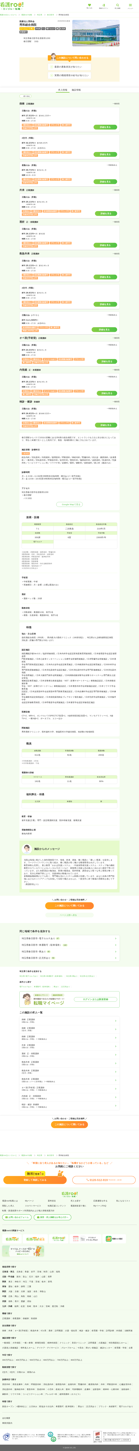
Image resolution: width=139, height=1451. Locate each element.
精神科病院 (52, 1343)
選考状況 (52, 1201)
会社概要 (6, 1418)
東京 (10, 1281)
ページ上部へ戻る (69, 915)
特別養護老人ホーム (118, 1343)
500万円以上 (35, 1360)
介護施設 (103, 1343)
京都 (17, 1291)
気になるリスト (123, 1201)
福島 (58, 1272)
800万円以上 (76, 1360)
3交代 (12, 1372)
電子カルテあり (25, 987)
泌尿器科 (97, 1389)
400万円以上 (22, 1360)
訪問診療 (110, 1330)
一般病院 (6, 1343)
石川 (31, 1277)
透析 (51, 1330)
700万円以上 (63, 1360)
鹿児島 (55, 1306)
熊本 (35, 1306)
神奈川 (18, 1281)
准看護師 (17, 1318)
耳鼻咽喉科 (77, 1389)
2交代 (4, 1372)
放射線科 (125, 1389)
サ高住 (81, 1348)
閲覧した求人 (8, 1206)
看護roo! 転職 (26, 15)
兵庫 (23, 1291)
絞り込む (25, 96)
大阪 (10, 1291)
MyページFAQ (99, 1206)
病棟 (4, 1330)
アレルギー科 (51, 1394)
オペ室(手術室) (21, 1330)
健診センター (106, 1348)
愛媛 (23, 1301)
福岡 (16, 1306)
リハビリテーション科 (33, 1394)
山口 (35, 1296)
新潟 (19, 1277)
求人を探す (76, 1201)
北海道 (20, 1272)
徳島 (10, 1301)
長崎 (29, 1306)
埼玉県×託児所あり (87, 976)
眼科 (68, 1389)
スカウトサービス (33, 1206)
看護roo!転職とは (10, 1201)
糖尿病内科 (93, 1384)
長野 (50, 1277)
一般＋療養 (28, 1343)
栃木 (44, 1281)
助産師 (34, 1318)
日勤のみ (21, 1372)
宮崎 (48, 1306)
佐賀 (23, 1306)
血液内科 (72, 1384)
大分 (41, 1306)
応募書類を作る (100, 1201)
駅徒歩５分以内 (46, 1406)
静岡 (23, 1286)
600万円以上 (49, 1360)
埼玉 (25, 1281)
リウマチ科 (15, 1394)
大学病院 (17, 1343)
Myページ (29, 1201)
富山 (25, 1277)
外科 (103, 1384)
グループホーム (68, 1348)
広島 (10, 1296)
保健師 (26, 1318)
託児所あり (65, 987)
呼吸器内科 (36, 1384)
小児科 (50, 1389)
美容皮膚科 (18, 1384)
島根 (29, 1296)
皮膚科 (87, 1389)
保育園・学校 (98, 1330)
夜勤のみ (31, 1372)
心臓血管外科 (125, 1384)
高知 (29, 1301)
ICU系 (43, 1330)
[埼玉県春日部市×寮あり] (69, 951)
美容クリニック (79, 1343)
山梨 (44, 1277)
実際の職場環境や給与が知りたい (71, 75)
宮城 (39, 1272)
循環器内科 (61, 1384)
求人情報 (62, 90)
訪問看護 (59, 1330)
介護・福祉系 (71, 1330)
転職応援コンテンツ (57, 1206)
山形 (52, 1272)
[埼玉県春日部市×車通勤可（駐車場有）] (69, 945)
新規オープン (8, 1406)
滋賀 (29, 1291)
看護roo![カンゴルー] (8, 15)
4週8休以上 (22, 1406)
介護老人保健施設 (10, 1348)
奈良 (35, 1291)
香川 (17, 1301)
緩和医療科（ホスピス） (70, 1394)
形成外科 (41, 1389)
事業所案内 (7, 1423)
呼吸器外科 (112, 1384)
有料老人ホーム (28, 1348)
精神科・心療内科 (111, 1389)
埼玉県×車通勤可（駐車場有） (52, 976)
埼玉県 (39, 15)
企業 (131, 1348)
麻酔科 (5, 1394)
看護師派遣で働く (79, 1206)
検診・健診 (84, 1330)
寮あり (56, 987)
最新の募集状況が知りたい (68, 67)
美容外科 (6, 1384)
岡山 (17, 1296)
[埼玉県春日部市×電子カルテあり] (69, 938)
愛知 (10, 1286)
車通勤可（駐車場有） (42, 987)
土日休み (33, 1406)
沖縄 (62, 1306)
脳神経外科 (19, 1389)
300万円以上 (8, 1360)
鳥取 (23, 1296)
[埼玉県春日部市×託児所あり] (69, 958)
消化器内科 (48, 1384)
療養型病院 (40, 1343)
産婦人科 (60, 1389)
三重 (29, 1286)
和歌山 (43, 1291)
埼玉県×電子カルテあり (28, 976)
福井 (37, 1277)
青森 (27, 1272)
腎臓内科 (82, 1384)
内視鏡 (119, 1330)
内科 (27, 1384)
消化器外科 (7, 1389)
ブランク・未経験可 (108, 1406)
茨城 (37, 1281)
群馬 (50, 1281)
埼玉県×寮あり (72, 976)
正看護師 (6, 1318)
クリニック (65, 1343)
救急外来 (34, 1330)
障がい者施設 (92, 1348)
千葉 (31, 1281)
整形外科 (31, 1389)
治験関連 (129, 1330)
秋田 (46, 1272)
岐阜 (17, 1286)
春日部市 (50, 15)
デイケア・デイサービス (48, 1348)
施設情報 (76, 90)
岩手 (33, 1272)
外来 (10, 1330)
